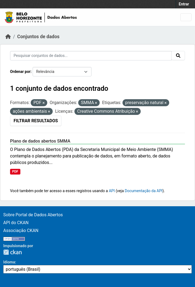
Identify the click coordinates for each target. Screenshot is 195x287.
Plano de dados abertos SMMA (40, 141)
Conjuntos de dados (38, 36)
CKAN (12, 252)
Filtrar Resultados (36, 120)
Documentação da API (143, 191)
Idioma (9, 262)
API (112, 191)
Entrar (184, 4)
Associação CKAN (21, 230)
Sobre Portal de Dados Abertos (33, 214)
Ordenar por (20, 71)
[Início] (8, 36)
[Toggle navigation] (185, 17)
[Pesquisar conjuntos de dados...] (91, 55)
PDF (15, 171)
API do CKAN (16, 222)
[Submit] (178, 55)
